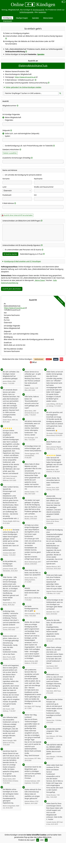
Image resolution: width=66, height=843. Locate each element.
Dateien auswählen (10, 153)
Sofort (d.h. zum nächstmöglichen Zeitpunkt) (22, 133)
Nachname (38, 179)
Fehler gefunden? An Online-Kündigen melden (23, 87)
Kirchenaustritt (38, 10)
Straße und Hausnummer (44, 187)
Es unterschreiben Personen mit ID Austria (23, 249)
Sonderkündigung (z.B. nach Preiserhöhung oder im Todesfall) (29, 145)
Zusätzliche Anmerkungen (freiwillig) (16, 158)
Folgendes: (9, 120)
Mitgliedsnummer (9, 105)
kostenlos (42, 12)
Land (4, 187)
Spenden (35, 18)
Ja (37, 840)
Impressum (7, 21)
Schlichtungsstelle (26, 12)
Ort (35, 195)
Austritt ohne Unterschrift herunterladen (18, 215)
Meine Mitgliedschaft (13, 117)
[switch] (63, 2)
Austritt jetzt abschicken (11, 289)
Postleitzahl (6, 195)
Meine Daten (48, 18)
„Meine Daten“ (39, 280)
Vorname (5, 179)
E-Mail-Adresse (8, 203)
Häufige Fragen (22, 18)
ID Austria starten (10, 254)
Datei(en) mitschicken (10, 149)
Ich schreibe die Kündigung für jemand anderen (23, 175)
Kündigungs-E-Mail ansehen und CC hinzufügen (22, 261)
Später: (7, 136)
